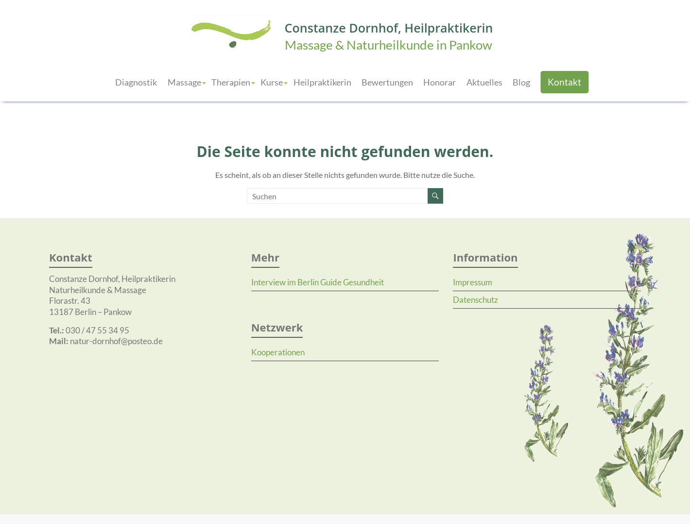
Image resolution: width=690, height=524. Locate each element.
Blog (521, 82)
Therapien (230, 82)
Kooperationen (278, 352)
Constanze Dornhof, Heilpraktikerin (389, 27)
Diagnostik (136, 82)
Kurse (271, 82)
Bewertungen (387, 82)
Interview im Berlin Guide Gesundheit (317, 282)
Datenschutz (475, 300)
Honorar (439, 82)
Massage (184, 82)
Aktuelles (484, 82)
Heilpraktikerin (322, 82)
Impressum (472, 282)
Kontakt (564, 81)
